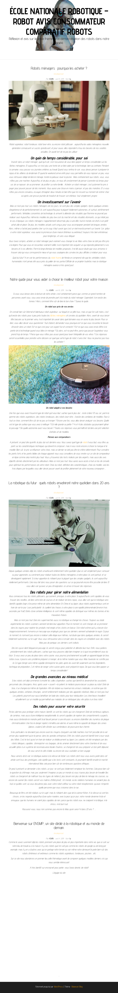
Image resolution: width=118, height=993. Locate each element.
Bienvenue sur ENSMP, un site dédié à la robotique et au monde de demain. (59, 825)
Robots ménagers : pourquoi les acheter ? (59, 68)
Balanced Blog (77, 986)
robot (85, 442)
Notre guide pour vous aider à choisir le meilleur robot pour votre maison (59, 279)
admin (51, 79)
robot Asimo (56, 257)
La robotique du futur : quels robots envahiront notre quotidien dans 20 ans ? (59, 485)
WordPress (58, 986)
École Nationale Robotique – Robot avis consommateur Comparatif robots (59, 21)
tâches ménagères (58, 315)
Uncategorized (58, 74)
